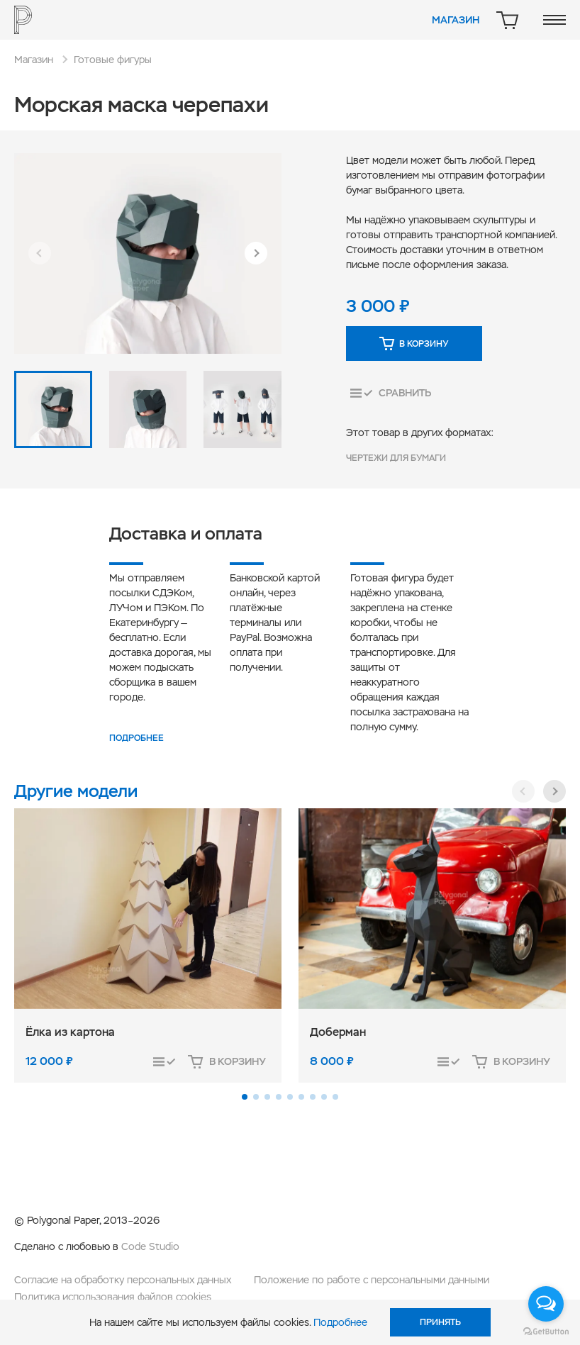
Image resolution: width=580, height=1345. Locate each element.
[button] (39, 253)
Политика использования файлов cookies (112, 1296)
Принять (440, 1322)
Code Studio (150, 1246)
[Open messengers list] (546, 1304)
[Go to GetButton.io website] (546, 1331)
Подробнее (136, 738)
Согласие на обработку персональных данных (122, 1279)
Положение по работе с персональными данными (371, 1279)
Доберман (338, 1032)
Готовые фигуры (113, 59)
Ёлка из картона (70, 1032)
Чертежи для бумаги (396, 458)
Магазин (455, 19)
